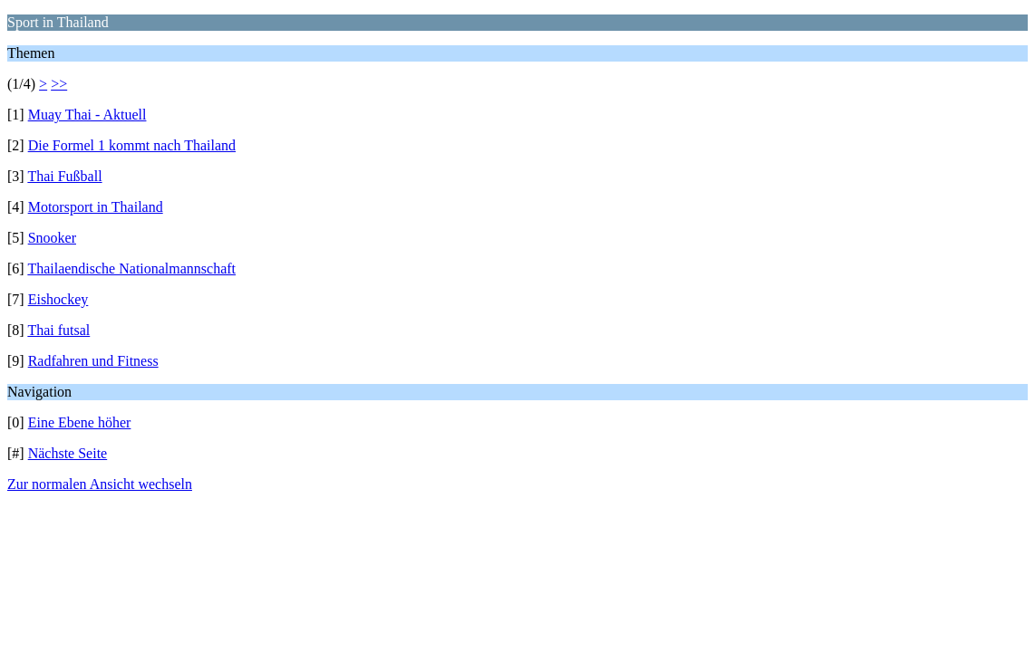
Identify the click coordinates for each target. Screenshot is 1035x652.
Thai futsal (58, 330)
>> (59, 83)
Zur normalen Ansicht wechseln (99, 484)
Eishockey (58, 299)
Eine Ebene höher (79, 422)
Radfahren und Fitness (93, 361)
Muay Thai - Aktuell (87, 114)
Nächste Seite (68, 453)
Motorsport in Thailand (95, 207)
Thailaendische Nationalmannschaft (131, 268)
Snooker (52, 237)
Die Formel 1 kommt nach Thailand (132, 145)
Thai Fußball (64, 176)
